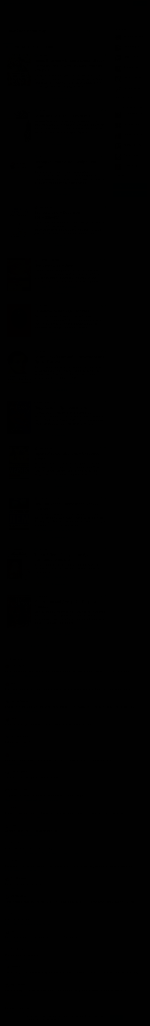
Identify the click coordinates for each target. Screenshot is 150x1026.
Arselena (11, 807)
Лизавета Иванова (15, 967)
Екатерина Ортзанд (16, 772)
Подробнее (62, 1019)
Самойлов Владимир (67, 92)
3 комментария (57, 245)
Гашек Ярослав (44, 92)
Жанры (14, 3)
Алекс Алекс (13, 683)
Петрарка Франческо (47, 188)
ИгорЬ (10, 719)
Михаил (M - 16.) (15, 843)
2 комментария (57, 436)
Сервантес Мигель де (47, 332)
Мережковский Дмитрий (49, 628)
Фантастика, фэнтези (46, 260)
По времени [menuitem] (50, 47)
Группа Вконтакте (129, 186)
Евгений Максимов (16, 789)
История (40, 596)
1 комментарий (57, 390)
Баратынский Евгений (47, 383)
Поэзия (40, 110)
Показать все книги (125, 97)
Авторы (23, 3)
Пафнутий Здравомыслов (19, 701)
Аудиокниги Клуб (14, 1022)
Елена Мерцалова (15, 878)
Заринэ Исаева (14, 949)
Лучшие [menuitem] (37, 47)
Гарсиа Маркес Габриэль (49, 480)
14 (46, 646)
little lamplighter (14, 665)
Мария (10, 754)
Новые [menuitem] (8, 47)
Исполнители (35, 3)
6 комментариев (58, 293)
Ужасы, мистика (44, 402)
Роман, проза (43, 207)
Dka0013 (11, 1002)
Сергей (11, 860)
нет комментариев (59, 98)
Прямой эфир (18, 659)
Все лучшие (121, 175)
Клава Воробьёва (15, 825)
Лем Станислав (44, 287)
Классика (41, 55)
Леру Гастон (43, 429)
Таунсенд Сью (44, 239)
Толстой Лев (43, 577)
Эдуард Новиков (15, 984)
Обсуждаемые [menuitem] (22, 47)
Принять (117, 1017)
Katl (9, 913)
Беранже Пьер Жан (46, 137)
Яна (9, 931)
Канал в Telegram (129, 194)
